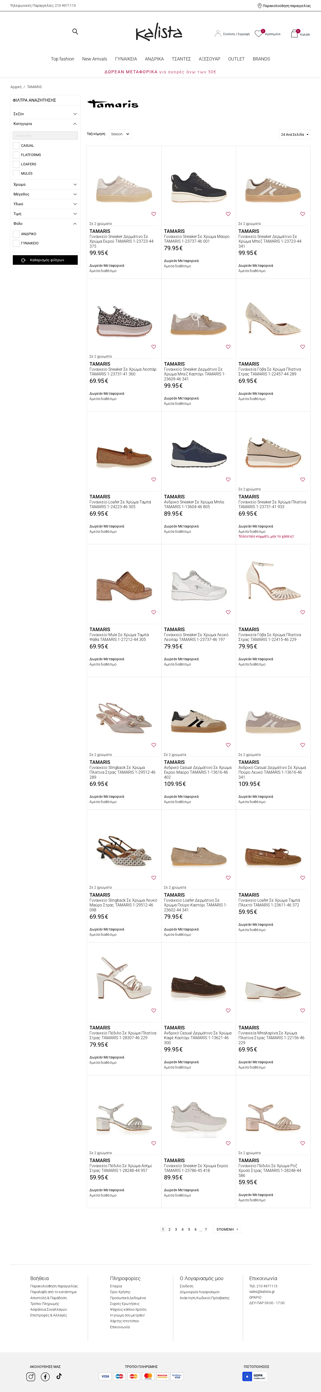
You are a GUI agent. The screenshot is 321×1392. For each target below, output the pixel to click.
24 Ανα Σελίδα (294, 134)
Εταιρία (116, 1286)
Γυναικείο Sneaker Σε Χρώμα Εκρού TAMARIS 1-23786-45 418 (196, 1168)
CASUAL (27, 146)
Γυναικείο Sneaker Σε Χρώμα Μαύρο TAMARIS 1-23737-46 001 (196, 239)
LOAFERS (28, 164)
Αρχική (16, 87)
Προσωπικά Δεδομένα (128, 1298)
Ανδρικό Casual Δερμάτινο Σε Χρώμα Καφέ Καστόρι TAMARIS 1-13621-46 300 (197, 1038)
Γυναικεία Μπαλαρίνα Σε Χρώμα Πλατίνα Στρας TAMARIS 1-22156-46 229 (271, 1038)
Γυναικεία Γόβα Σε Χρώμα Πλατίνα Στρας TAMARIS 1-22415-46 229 (269, 637)
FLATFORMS (31, 155)
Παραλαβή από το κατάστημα (53, 1292)
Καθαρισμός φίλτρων (42, 260)
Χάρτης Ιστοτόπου (124, 1321)
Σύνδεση (229, 34)
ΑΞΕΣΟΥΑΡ (209, 58)
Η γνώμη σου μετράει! (127, 1315)
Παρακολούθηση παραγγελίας (287, 6)
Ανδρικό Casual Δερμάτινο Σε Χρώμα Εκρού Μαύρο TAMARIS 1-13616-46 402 (197, 772)
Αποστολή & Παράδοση (48, 1298)
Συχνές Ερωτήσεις (124, 1304)
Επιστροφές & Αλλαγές (48, 1315)
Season (120, 134)
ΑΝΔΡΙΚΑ (154, 58)
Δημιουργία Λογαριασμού (199, 1292)
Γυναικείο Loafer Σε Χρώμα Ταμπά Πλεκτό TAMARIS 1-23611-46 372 (269, 902)
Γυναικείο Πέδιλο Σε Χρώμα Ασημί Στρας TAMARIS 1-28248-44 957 (121, 1168)
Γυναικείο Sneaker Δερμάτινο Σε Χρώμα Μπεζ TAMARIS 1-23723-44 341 (269, 241)
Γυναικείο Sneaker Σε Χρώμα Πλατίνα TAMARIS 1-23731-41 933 (272, 504)
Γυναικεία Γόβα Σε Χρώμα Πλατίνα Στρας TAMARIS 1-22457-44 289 (269, 371)
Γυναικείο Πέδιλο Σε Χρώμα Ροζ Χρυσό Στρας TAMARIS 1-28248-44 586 (269, 1170)
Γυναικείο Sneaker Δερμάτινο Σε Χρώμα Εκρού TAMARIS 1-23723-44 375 (121, 241)
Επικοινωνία (120, 1327)
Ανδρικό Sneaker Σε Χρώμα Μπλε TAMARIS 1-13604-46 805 (194, 504)
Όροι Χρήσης (120, 1292)
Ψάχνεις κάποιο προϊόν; (128, 1309)
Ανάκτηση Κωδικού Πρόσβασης (204, 1298)
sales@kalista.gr (262, 1292)
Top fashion (62, 58)
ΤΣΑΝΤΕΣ (181, 58)
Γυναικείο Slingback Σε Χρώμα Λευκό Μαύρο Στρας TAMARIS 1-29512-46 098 (123, 905)
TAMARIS (100, 231)
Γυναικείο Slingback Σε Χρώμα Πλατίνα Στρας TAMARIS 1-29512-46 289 (122, 772)
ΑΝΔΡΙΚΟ (28, 234)
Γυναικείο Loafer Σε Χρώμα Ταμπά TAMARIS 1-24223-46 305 (120, 504)
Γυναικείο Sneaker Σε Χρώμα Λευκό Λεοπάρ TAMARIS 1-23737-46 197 (196, 637)
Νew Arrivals (94, 58)
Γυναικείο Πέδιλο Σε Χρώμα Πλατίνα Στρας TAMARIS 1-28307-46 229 (123, 1035)
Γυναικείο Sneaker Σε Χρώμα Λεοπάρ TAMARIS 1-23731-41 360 (123, 371)
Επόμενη (227, 1229)
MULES (26, 173)
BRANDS (261, 58)
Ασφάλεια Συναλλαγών (48, 1309)
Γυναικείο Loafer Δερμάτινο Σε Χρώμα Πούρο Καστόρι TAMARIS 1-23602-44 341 (195, 905)
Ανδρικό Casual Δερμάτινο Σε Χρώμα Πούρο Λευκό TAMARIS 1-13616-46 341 (272, 772)
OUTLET (236, 58)
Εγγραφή (244, 34)
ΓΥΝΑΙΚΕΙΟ (30, 243)
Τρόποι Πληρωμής (44, 1304)
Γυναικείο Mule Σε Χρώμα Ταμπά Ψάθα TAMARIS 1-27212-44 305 (119, 637)
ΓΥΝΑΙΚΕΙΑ (126, 58)
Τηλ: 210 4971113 (263, 1286)
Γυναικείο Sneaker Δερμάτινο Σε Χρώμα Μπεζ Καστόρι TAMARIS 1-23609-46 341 (195, 374)
